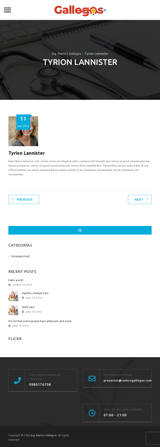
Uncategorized (20, 256)
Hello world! (15, 280)
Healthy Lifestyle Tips (35, 293)
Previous (24, 199)
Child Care (28, 307)
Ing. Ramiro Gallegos (44, 435)
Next (139, 199)
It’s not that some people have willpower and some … (41, 321)
